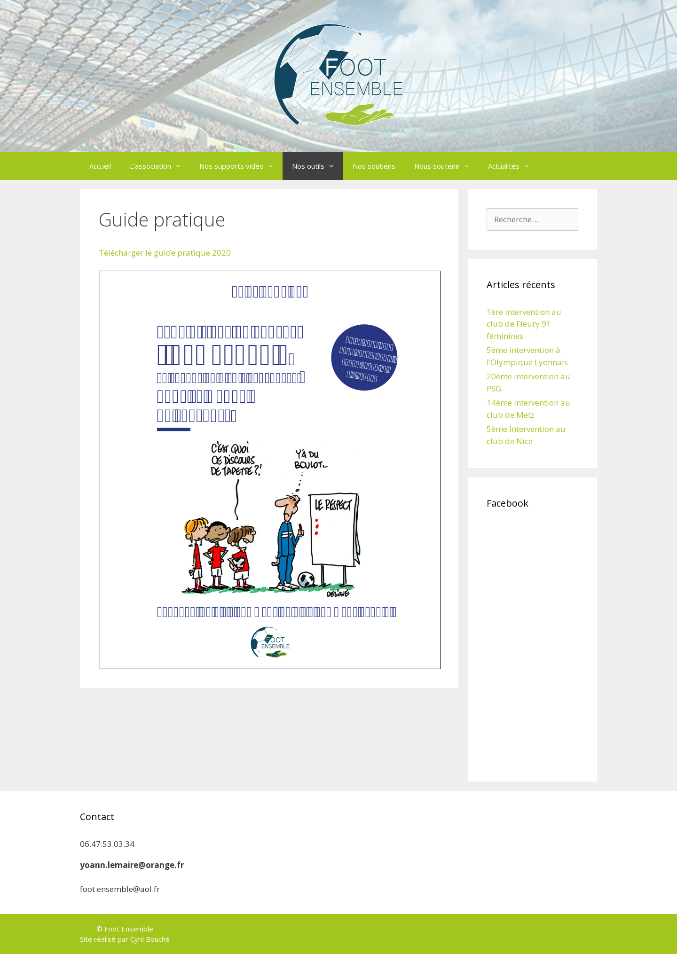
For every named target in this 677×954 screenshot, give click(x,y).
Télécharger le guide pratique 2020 (165, 252)
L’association (160, 166)
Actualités (513, 166)
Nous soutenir (446, 166)
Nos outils (317, 166)
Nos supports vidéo (241, 166)
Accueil (100, 166)
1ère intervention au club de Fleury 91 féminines (524, 323)
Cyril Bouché (150, 939)
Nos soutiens (374, 166)
